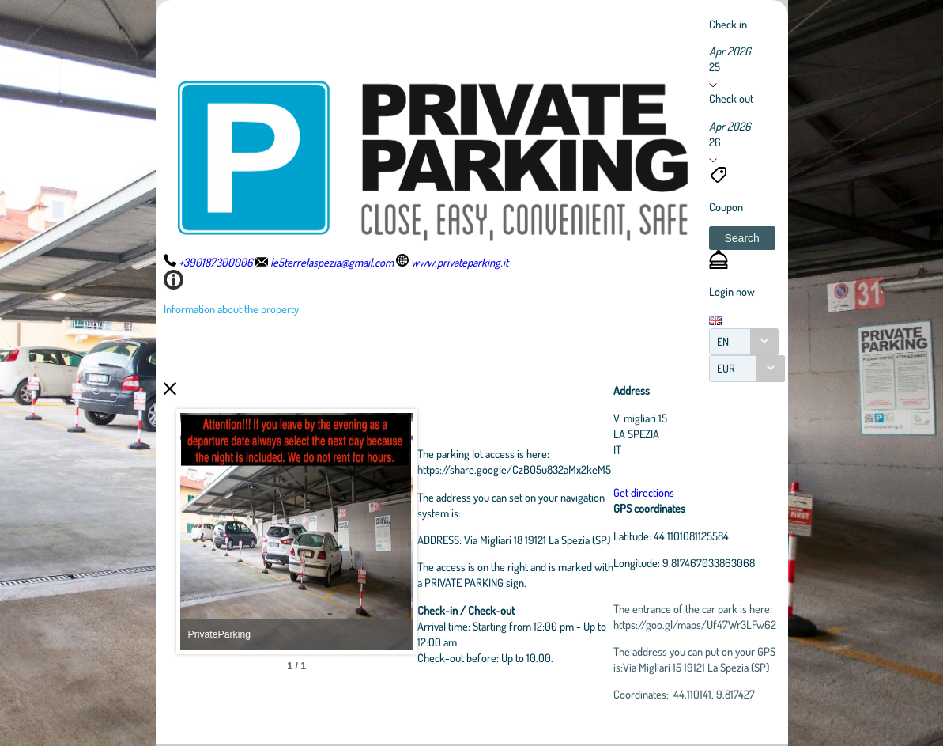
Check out (731, 98)
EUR (726, 368)
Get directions (724, 492)
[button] (742, 238)
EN (723, 341)
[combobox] (744, 341)
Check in (728, 24)
